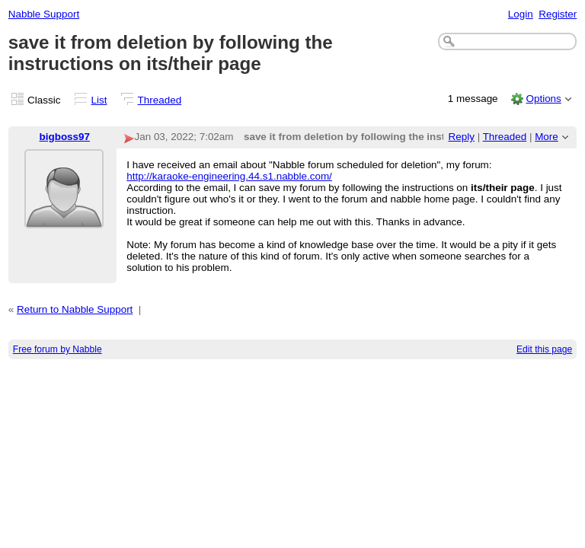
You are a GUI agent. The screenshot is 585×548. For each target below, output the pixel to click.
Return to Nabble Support (75, 309)
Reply (462, 136)
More (546, 136)
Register (558, 14)
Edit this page (544, 349)
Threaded (160, 100)
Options (543, 98)
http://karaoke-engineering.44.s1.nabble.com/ (229, 176)
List (99, 100)
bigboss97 (65, 136)
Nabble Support (43, 14)
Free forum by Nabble (57, 349)
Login (520, 14)
